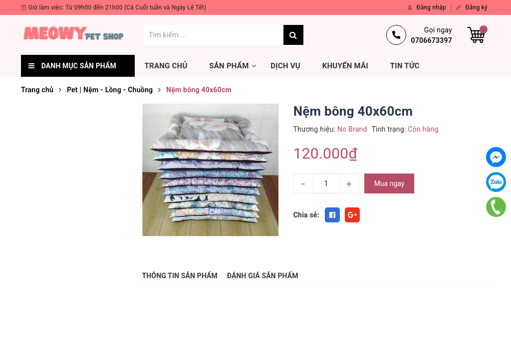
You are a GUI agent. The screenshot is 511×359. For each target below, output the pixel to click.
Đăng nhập (427, 7)
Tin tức (405, 65)
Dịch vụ (285, 65)
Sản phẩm (229, 65)
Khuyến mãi (345, 65)
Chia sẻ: (306, 215)
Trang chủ (166, 65)
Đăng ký (472, 7)
